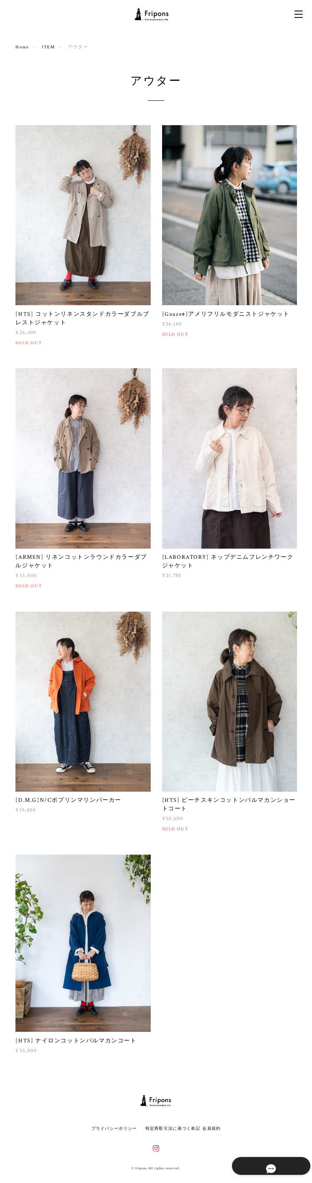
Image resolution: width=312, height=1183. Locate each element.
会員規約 (211, 1128)
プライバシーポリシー (114, 1128)
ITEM (48, 47)
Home (22, 47)
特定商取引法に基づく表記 (172, 1128)
